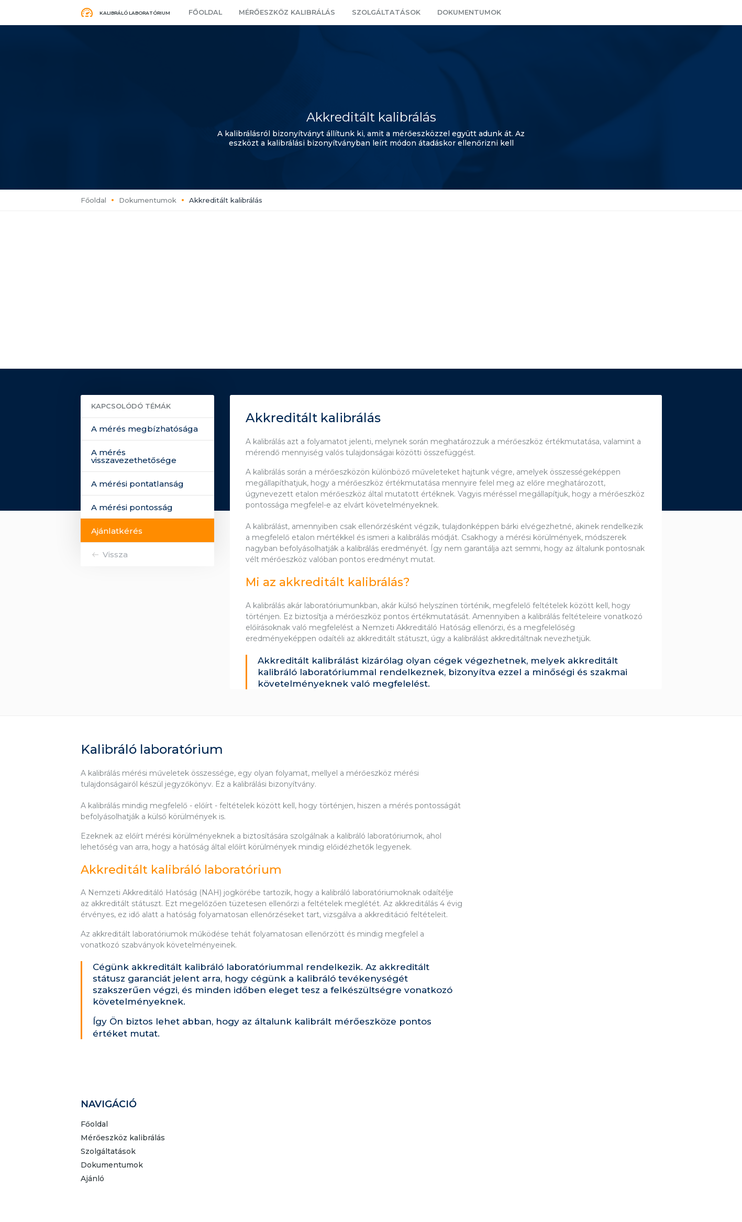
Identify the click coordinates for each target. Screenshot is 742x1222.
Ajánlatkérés (116, 531)
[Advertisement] (371, 289)
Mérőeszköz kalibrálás (282, 12)
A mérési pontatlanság (137, 484)
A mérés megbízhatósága (144, 429)
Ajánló (92, 1179)
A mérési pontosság (132, 507)
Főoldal (204, 12)
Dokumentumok (455, 12)
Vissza (115, 554)
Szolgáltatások (376, 12)
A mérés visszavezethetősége (133, 456)
